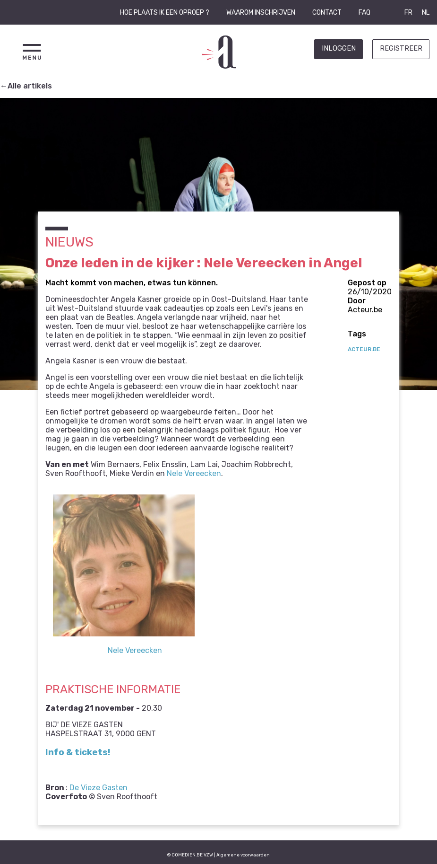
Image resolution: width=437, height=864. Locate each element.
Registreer (401, 48)
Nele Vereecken (194, 473)
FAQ (364, 13)
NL (425, 13)
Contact (327, 13)
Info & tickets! (77, 752)
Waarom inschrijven (260, 13)
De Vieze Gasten (98, 787)
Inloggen (339, 48)
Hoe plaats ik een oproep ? (164, 13)
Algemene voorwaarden (243, 854)
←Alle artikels (26, 85)
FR (408, 13)
